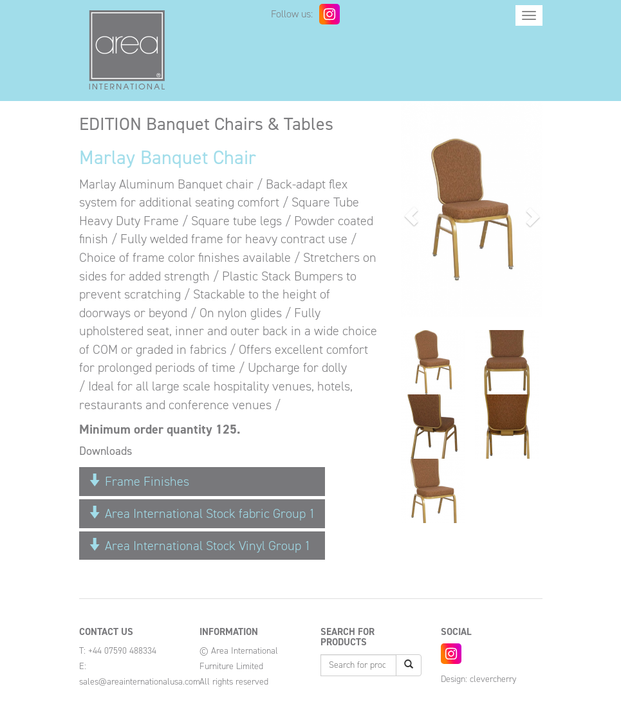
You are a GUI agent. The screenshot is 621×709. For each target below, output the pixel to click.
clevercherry (493, 679)
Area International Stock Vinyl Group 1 (200, 545)
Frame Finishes (139, 481)
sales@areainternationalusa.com (139, 682)
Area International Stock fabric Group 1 (202, 513)
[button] (411, 216)
